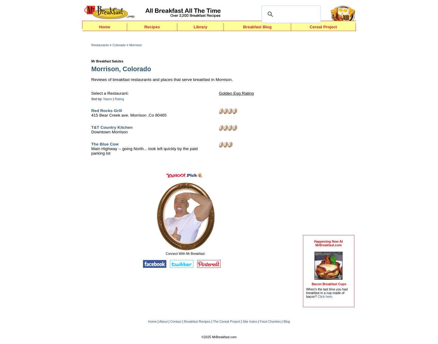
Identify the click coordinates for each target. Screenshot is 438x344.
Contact (176, 321)
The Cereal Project (226, 321)
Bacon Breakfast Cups (329, 284)
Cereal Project (323, 27)
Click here (325, 296)
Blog (286, 321)
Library (200, 27)
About (163, 321)
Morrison (135, 45)
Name (107, 99)
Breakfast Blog (257, 27)
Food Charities (270, 321)
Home (104, 27)
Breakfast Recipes (197, 321)
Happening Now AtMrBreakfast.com (328, 243)
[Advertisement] (328, 134)
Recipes (152, 27)
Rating (119, 99)
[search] (290, 14)
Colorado (119, 45)
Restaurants (100, 45)
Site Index (250, 321)
